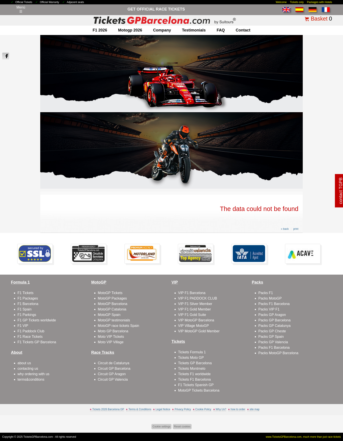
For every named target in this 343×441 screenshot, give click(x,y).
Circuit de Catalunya (113, 363)
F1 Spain (25, 309)
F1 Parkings (27, 315)
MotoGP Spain (109, 315)
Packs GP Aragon (272, 315)
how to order (238, 409)
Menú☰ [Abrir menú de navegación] (20, 9)
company (162, 30)
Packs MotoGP (270, 298)
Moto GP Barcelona (113, 331)
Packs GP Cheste (272, 331)
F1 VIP (23, 326)
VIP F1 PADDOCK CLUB (197, 298)
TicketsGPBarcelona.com (38, 436)
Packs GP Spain (271, 336)
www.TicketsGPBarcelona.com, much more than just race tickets (303, 436)
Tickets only (297, 2)
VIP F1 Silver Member (195, 304)
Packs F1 (265, 293)
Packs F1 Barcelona (274, 304)
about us (24, 363)
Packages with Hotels (319, 2)
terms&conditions (31, 379)
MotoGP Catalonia (112, 309)
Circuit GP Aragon (112, 374)
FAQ (221, 30)
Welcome (281, 2)
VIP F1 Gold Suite (192, 315)
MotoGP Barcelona (112, 304)
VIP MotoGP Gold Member (199, 331)
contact (243, 30)
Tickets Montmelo (191, 368)
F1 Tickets (25, 293)
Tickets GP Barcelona (195, 363)
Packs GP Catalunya (274, 326)
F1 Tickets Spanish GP (196, 385)
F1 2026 (100, 30)
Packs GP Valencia (273, 342)
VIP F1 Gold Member (194, 309)
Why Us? (221, 409)
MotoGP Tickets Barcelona (198, 390)
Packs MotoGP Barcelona (278, 353)
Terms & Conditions (139, 409)
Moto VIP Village (111, 342)
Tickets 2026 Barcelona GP (108, 409)
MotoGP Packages (112, 298)
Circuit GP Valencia (113, 379)
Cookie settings (161, 426)
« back (285, 228)
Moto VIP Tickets (111, 336)
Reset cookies (182, 426)
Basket (319, 19)
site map (254, 409)
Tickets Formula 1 (192, 352)
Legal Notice (163, 409)
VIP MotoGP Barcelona (196, 320)
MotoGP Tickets (110, 293)
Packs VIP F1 (269, 309)
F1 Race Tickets (30, 336)
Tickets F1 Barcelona (194, 379)
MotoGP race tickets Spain (118, 326)
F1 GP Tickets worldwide (37, 320)
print (295, 228)
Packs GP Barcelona (274, 320)
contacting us (28, 368)
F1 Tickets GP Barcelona (37, 342)
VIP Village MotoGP (193, 326)
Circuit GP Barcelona (114, 368)
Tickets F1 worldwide (194, 374)
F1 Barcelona (28, 304)
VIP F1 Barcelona (191, 293)
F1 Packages (28, 298)
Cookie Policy (203, 409)
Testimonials (194, 30)
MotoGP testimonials (114, 320)
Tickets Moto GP (191, 357)
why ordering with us (33, 374)
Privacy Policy (183, 409)
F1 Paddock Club (31, 331)
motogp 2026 (130, 30)
